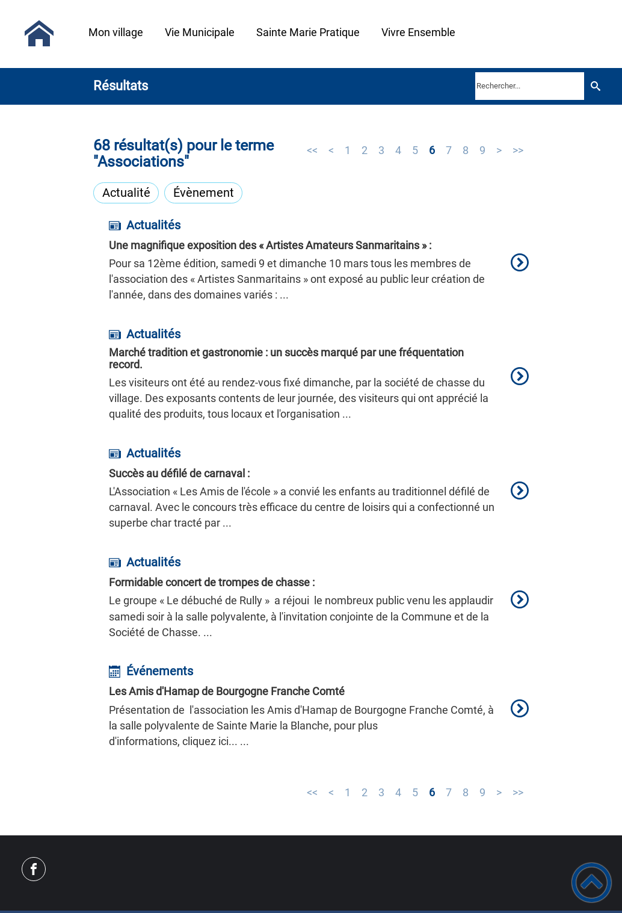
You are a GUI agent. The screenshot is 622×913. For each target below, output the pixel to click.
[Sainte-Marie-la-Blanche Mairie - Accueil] (39, 33)
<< (312, 150)
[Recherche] (595, 86)
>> (518, 150)
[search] (529, 86)
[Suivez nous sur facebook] (34, 869)
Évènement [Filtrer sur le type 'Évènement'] (203, 192)
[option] (319, 268)
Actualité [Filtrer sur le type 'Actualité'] (126, 192)
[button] (591, 882)
